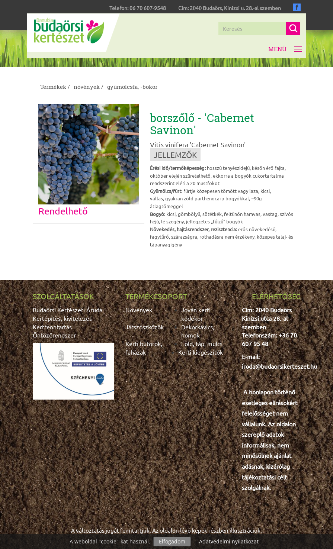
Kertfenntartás (52, 326)
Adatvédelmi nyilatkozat (229, 541)
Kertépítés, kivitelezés (62, 318)
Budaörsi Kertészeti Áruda (67, 309)
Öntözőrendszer (54, 335)
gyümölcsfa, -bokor (132, 86)
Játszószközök (144, 326)
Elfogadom (172, 541)
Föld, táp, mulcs (201, 343)
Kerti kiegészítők (200, 352)
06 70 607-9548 (147, 7)
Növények (138, 309)
